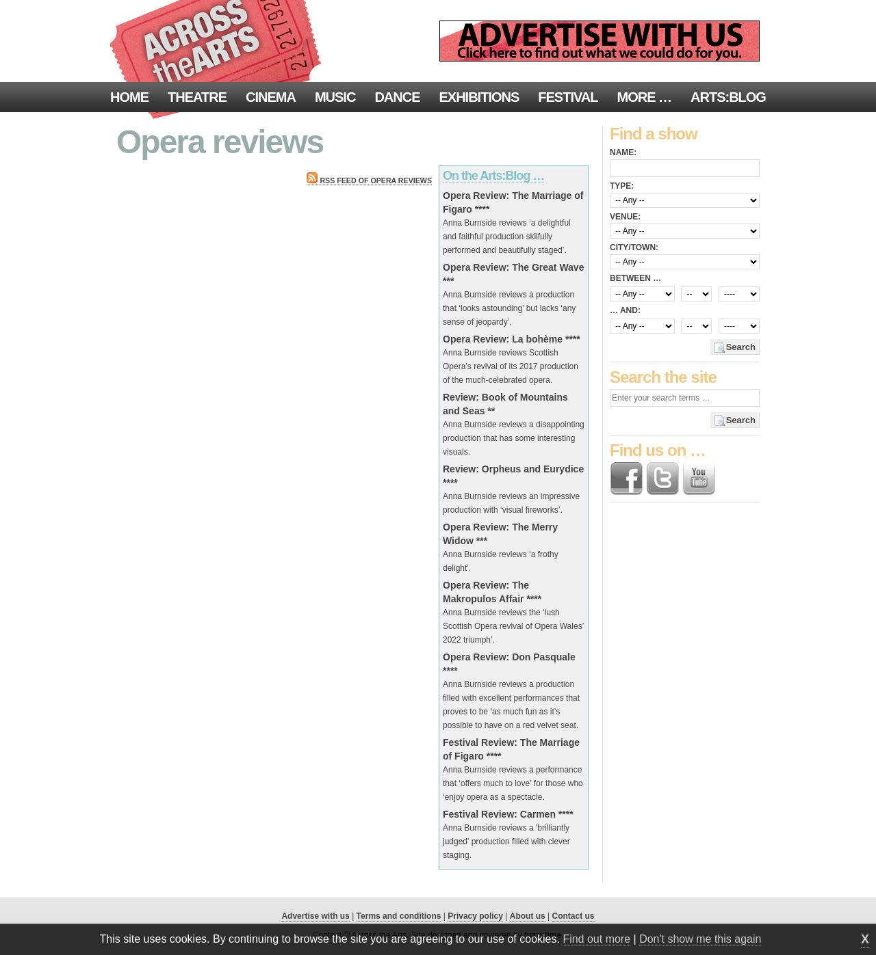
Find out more (596, 939)
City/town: (634, 247)
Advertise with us (315, 916)
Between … (635, 278)
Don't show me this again (700, 939)
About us (527, 916)
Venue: (625, 216)
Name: (623, 152)
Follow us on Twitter (662, 478)
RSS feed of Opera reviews (369, 180)
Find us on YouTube (698, 478)
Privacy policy (475, 916)
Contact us (573, 916)
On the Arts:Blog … (493, 176)
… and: (625, 310)
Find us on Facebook (626, 478)
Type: (622, 186)
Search (741, 347)
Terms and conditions (399, 916)
